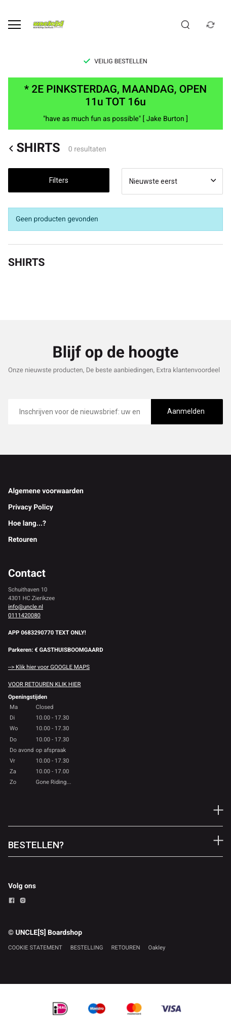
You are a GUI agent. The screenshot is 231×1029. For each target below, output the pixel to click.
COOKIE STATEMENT (35, 947)
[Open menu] (14, 24)
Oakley (157, 947)
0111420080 (24, 615)
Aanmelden (186, 411)
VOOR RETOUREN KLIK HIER (44, 684)
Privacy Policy (30, 507)
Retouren (22, 540)
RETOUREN (125, 947)
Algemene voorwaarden (46, 491)
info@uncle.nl (25, 606)
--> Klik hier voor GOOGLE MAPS (49, 666)
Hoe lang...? (27, 524)
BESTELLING (86, 947)
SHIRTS (34, 148)
